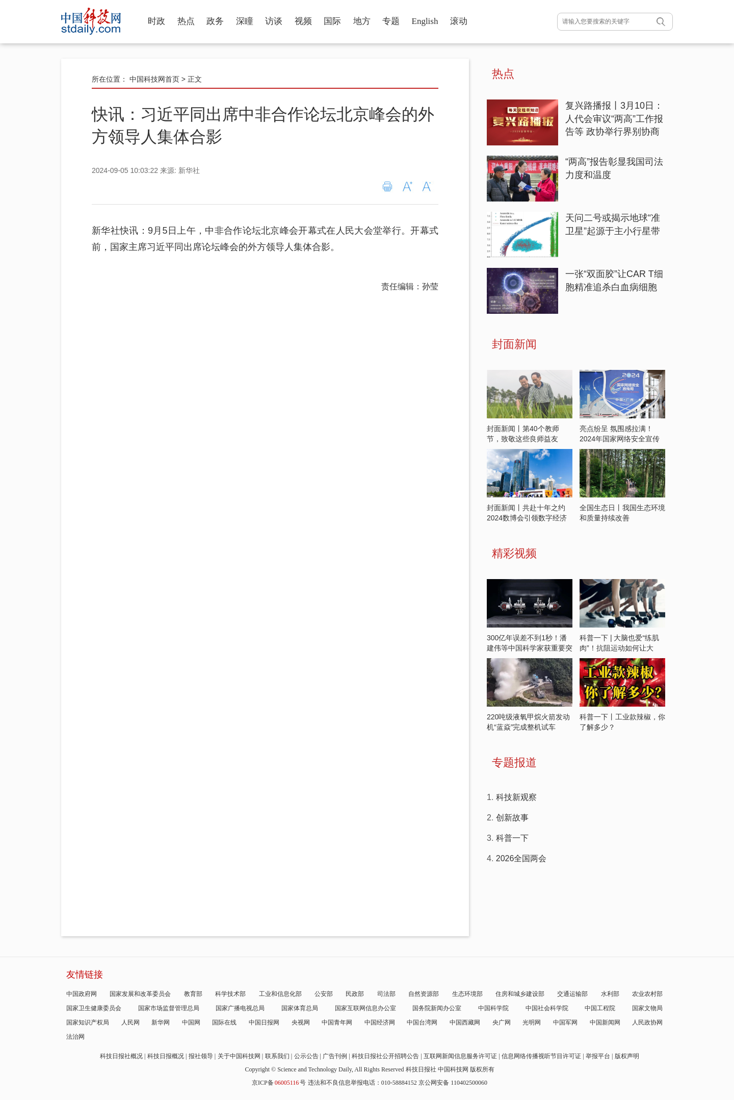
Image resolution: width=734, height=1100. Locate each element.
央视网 (301, 1022)
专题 (391, 21)
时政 (156, 21)
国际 (332, 21)
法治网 (75, 1036)
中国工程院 (600, 1008)
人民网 (130, 1022)
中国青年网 (337, 1022)
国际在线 (224, 1022)
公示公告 (306, 1056)
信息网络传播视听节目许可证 (541, 1056)
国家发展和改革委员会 (140, 993)
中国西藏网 (465, 1022)
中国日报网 (264, 1022)
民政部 (355, 993)
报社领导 (201, 1056)
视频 (303, 21)
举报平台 (598, 1056)
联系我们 (277, 1056)
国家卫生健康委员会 (93, 1008)
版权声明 (627, 1056)
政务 (215, 21)
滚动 (458, 21)
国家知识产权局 (87, 1022)
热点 (186, 21)
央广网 (501, 1022)
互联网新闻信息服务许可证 (460, 1056)
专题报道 (514, 762)
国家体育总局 (299, 1008)
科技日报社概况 (121, 1056)
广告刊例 (335, 1056)
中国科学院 (493, 1008)
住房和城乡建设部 (519, 993)
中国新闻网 (605, 1022)
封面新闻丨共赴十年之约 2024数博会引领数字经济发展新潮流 (527, 518)
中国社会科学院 (547, 1008)
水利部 (610, 993)
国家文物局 (647, 1008)
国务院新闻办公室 (436, 1008)
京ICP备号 (279, 1082)
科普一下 (512, 838)
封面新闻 (514, 344)
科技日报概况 (165, 1056)
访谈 (273, 21)
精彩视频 (514, 553)
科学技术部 (230, 993)
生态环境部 (467, 993)
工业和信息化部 (280, 993)
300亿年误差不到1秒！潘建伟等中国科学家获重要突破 (529, 648)
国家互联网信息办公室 (365, 1008)
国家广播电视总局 (240, 1008)
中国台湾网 (422, 1022)
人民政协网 (647, 1022)
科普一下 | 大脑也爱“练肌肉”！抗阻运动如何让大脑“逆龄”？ (619, 648)
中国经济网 (379, 1022)
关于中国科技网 (239, 1056)
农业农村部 (647, 993)
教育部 (193, 993)
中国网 (191, 1022)
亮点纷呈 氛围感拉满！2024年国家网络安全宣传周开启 (620, 438)
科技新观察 (516, 797)
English (425, 21)
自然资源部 (423, 993)
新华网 (160, 1022)
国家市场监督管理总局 (168, 1008)
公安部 (323, 993)
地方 (362, 21)
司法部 (386, 993)
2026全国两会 (521, 858)
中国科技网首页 (154, 79)
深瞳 (244, 21)
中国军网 (565, 1022)
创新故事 (512, 817)
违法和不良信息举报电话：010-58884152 (362, 1082)
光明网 (531, 1022)
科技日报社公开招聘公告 (385, 1056)
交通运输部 (572, 993)
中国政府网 (81, 993)
